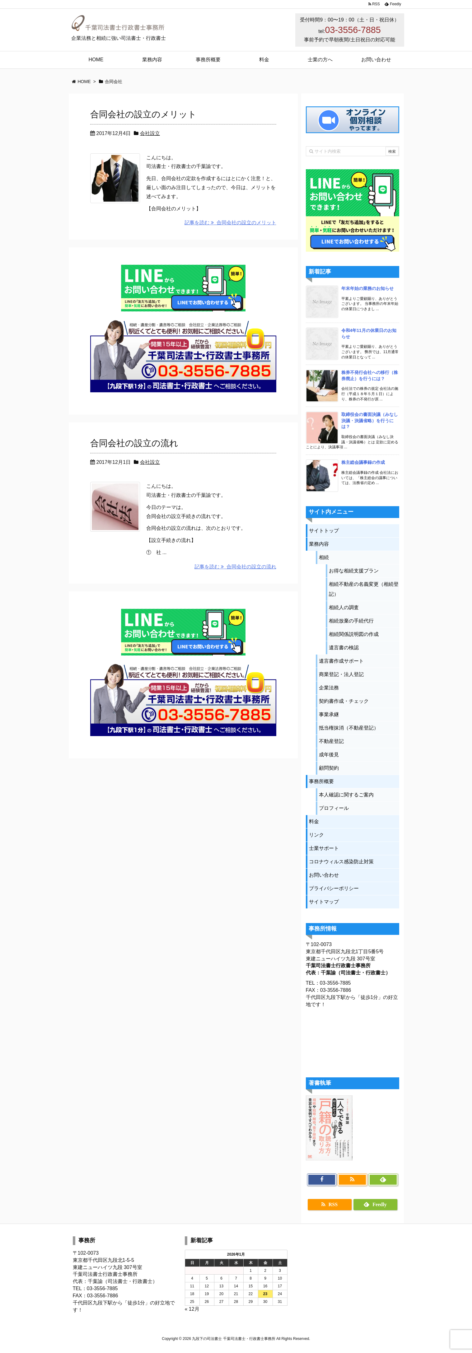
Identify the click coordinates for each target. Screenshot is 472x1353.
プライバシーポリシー (334, 888)
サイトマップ (324, 901)
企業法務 (329, 687)
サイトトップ (324, 530)
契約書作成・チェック (344, 701)
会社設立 (150, 133)
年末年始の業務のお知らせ (367, 288)
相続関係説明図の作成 (354, 634)
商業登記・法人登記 (341, 674)
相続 (324, 557)
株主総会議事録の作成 (363, 462)
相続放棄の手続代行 (351, 620)
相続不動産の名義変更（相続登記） (364, 589)
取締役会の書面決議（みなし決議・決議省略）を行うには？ (369, 420)
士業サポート (324, 848)
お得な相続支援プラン (354, 570)
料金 (314, 821)
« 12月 (192, 1309)
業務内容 (319, 544)
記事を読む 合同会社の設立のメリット (230, 222)
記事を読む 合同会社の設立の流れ (235, 566)
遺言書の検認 (344, 647)
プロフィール (334, 808)
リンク (316, 834)
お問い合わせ (324, 875)
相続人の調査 (344, 607)
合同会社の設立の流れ (134, 443)
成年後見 (329, 754)
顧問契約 (329, 768)
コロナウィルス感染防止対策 (341, 861)
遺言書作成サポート (341, 661)
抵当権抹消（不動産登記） (349, 727)
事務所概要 (321, 781)
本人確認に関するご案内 (346, 794)
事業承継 (329, 714)
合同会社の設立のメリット (143, 114)
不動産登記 (331, 741)
